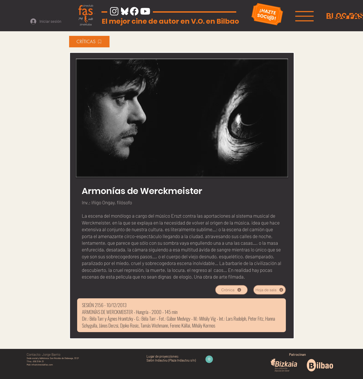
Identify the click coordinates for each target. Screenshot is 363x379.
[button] (304, 16)
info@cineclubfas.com (42, 364)
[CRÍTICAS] (89, 41)
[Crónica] (231, 290)
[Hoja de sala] (269, 290)
